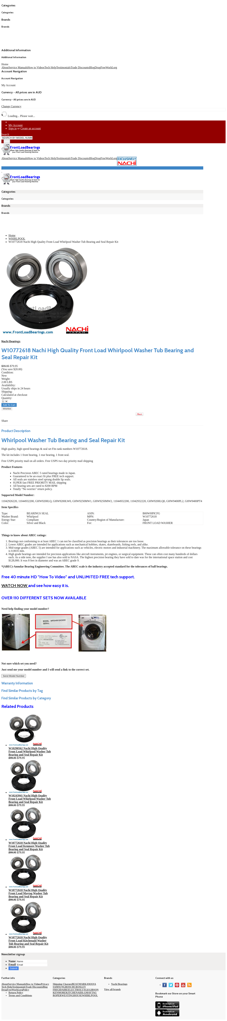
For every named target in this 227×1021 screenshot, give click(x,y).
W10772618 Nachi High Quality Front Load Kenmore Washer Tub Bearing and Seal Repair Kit (29, 846)
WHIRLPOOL (17, 238)
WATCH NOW (14, 585)
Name (12, 961)
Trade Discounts (80, 67)
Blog (92, 67)
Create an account (30, 128)
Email (12, 964)
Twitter (171, 985)
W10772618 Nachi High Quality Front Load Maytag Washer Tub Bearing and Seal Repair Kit (28, 893)
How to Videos (36, 67)
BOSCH (69, 987)
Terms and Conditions (20, 995)
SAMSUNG (59, 987)
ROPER (57, 995)
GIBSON (93, 989)
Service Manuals (18, 67)
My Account (16, 125)
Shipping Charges (62, 984)
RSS (189, 985)
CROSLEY (80, 987)
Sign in (13, 128)
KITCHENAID (74, 992)
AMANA (91, 984)
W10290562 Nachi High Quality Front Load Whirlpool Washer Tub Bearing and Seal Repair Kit (30, 751)
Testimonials (63, 67)
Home (4, 64)
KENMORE (59, 992)
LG (84, 992)
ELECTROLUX (76, 989)
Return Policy (16, 992)
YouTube (183, 985)
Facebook (164, 985)
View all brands (112, 989)
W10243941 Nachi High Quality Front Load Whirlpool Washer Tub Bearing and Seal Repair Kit (30, 798)
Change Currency (11, 106)
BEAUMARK (79, 984)
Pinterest (177, 985)
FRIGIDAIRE (60, 989)
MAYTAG (91, 992)
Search (5, 134)
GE (87, 989)
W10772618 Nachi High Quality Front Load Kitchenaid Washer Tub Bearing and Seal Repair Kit (28, 940)
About (5, 67)
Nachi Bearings (10, 341)
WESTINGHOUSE (71, 995)
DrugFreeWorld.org (106, 67)
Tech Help (50, 67)
